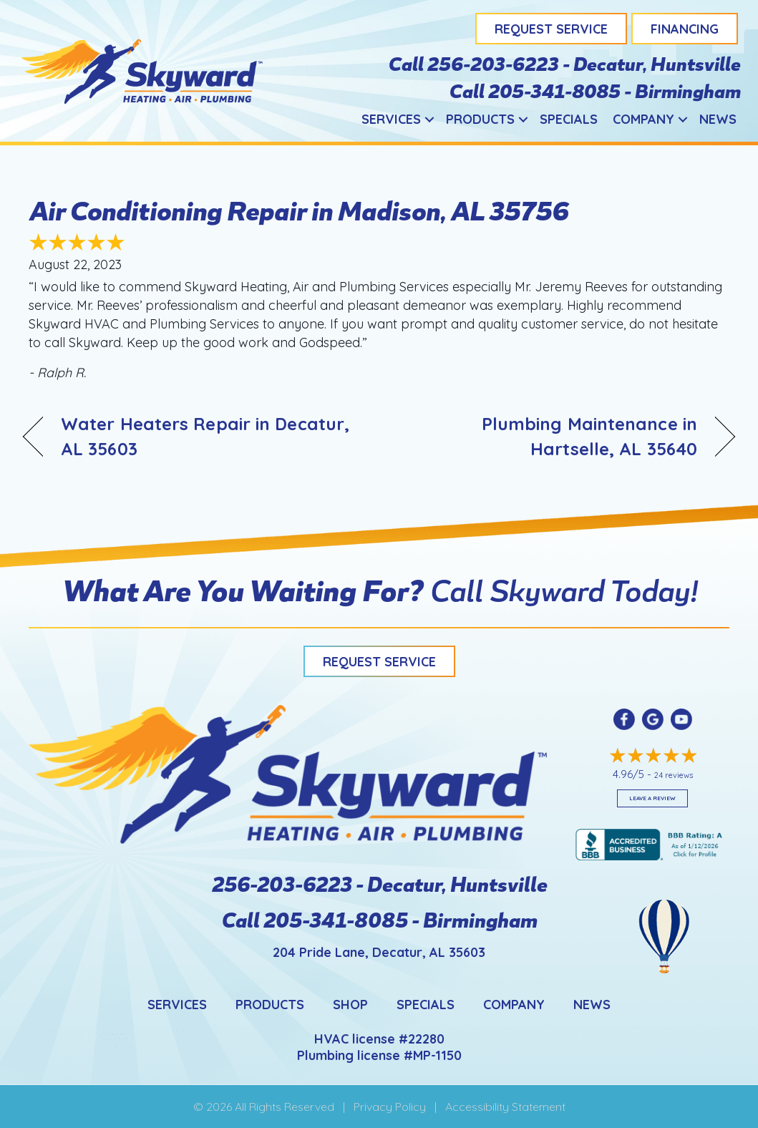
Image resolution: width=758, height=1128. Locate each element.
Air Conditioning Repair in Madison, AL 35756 (298, 209)
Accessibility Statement (505, 1106)
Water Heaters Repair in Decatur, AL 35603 (205, 436)
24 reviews (673, 775)
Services (391, 119)
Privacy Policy (390, 1106)
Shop (350, 1004)
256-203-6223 (494, 63)
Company (643, 119)
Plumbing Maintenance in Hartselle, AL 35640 (548, 436)
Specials (569, 119)
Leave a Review (652, 798)
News (718, 119)
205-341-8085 (553, 90)
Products (480, 119)
